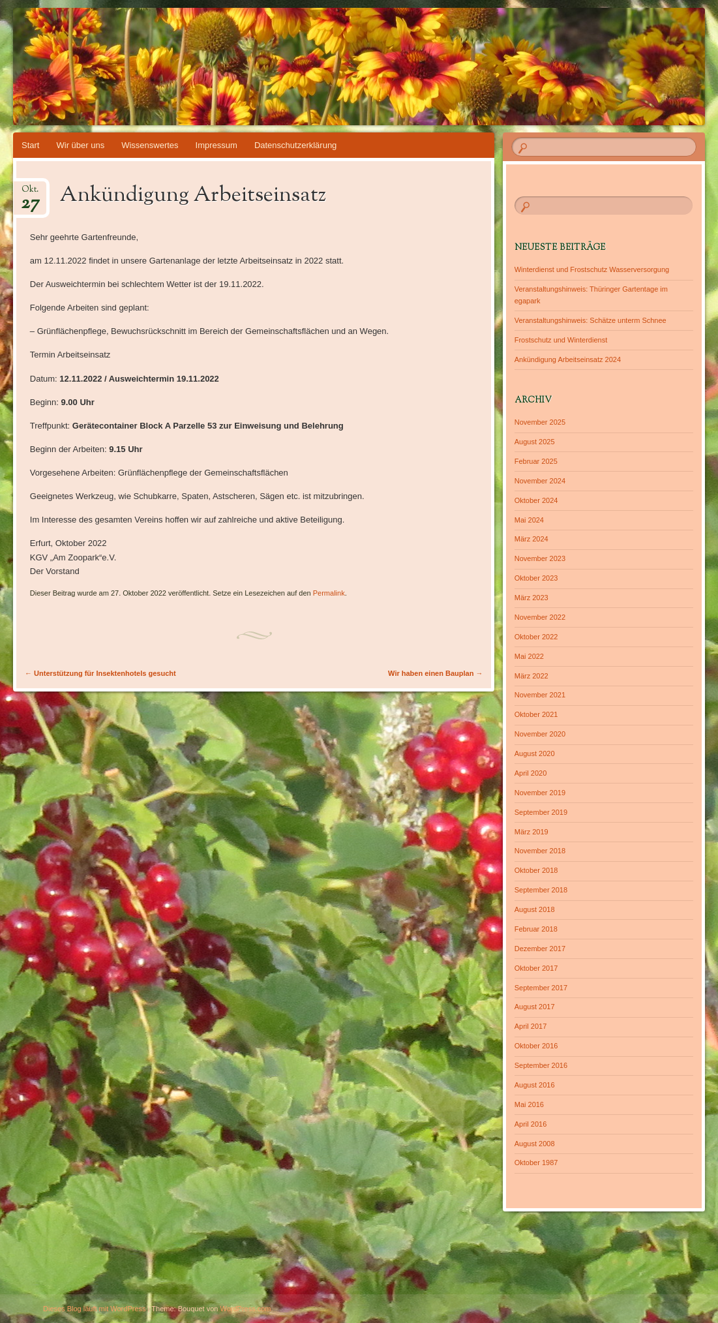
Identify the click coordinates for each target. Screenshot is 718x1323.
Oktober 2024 (536, 500)
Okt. (30, 193)
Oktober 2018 (536, 870)
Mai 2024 (529, 520)
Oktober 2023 (536, 578)
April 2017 (531, 1026)
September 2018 (541, 890)
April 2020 (531, 773)
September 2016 (541, 1065)
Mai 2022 (529, 656)
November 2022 (540, 617)
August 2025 (535, 442)
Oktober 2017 (536, 968)
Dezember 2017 (540, 948)
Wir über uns (80, 145)
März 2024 (531, 539)
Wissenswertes (149, 145)
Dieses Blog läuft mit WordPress (94, 1309)
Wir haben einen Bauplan (435, 673)
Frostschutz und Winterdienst (561, 340)
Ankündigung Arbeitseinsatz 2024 (568, 359)
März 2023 (531, 597)
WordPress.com (245, 1309)
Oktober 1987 (536, 1162)
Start (30, 145)
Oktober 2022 (536, 637)
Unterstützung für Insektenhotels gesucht (100, 673)
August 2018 (535, 909)
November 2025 (540, 422)
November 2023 (540, 558)
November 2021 (540, 695)
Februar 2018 (536, 929)
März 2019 (531, 832)
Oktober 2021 (536, 714)
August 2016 (535, 1085)
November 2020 (540, 734)
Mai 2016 (529, 1104)
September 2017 (541, 988)
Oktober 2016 (536, 1046)
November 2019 (540, 793)
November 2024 (540, 481)
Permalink (329, 593)
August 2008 (535, 1144)
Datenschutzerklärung (295, 145)
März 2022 (531, 676)
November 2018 (540, 851)
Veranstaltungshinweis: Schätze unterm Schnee (590, 320)
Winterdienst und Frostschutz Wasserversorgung (592, 269)
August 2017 (535, 1007)
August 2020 (535, 753)
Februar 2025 (536, 461)
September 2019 (541, 812)
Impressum (216, 145)
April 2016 (531, 1124)
